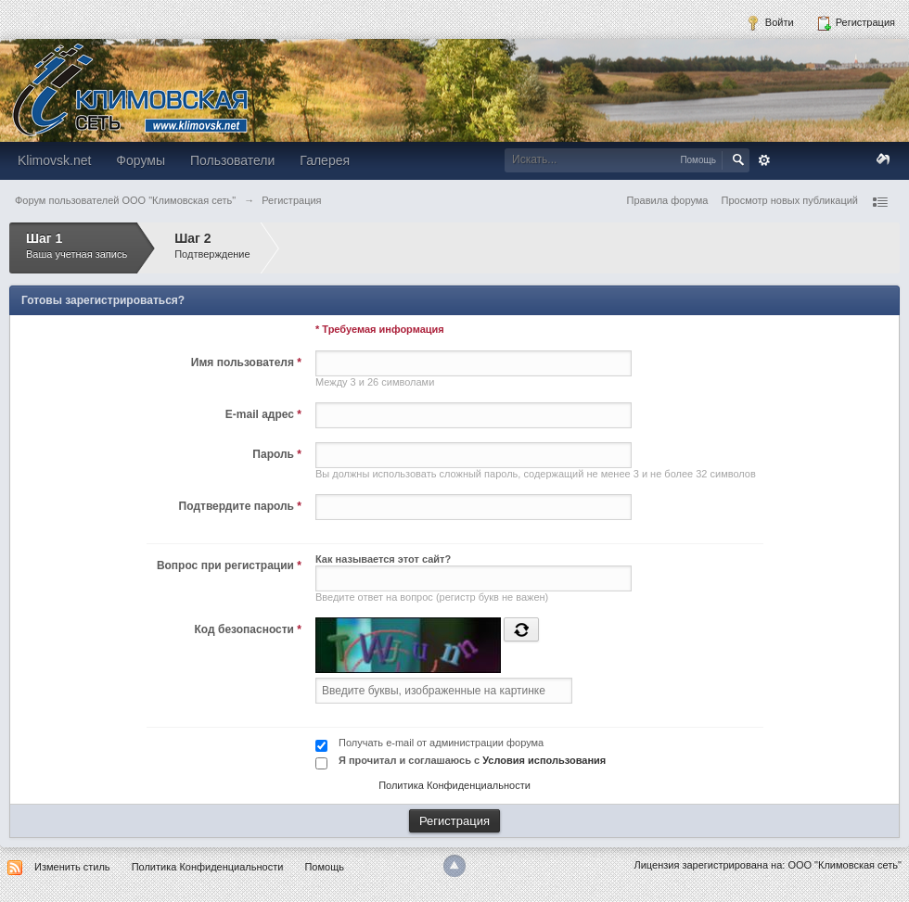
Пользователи (232, 160)
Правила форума (668, 200)
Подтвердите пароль (240, 506)
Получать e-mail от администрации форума (441, 742)
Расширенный (764, 160)
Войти (770, 23)
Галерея (325, 160)
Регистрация (855, 23)
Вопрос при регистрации (229, 565)
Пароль (276, 454)
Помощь (324, 866)
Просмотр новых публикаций (789, 200)
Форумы (140, 160)
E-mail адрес (263, 414)
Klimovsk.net (54, 160)
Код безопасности (248, 629)
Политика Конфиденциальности (454, 785)
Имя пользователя (246, 362)
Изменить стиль (72, 866)
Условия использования (544, 760)
